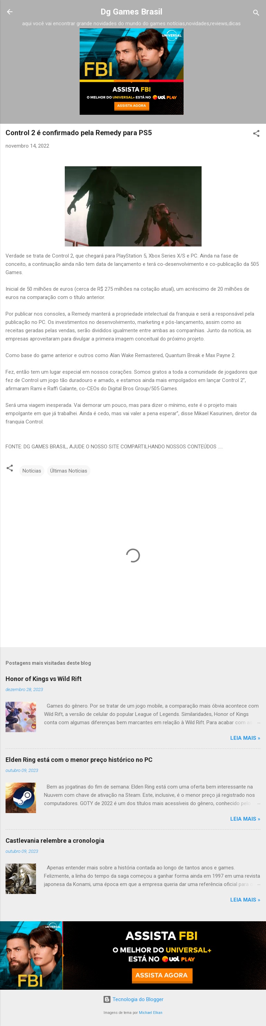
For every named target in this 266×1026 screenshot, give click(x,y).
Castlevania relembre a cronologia (55, 840)
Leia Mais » (245, 738)
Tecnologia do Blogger (133, 999)
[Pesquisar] (256, 14)
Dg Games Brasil (131, 12)
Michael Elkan (150, 1012)
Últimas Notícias (68, 471)
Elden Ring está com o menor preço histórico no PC (79, 759)
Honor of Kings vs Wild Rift (44, 678)
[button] (256, 134)
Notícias (32, 471)
